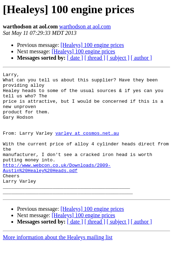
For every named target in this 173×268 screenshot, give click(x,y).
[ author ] (141, 58)
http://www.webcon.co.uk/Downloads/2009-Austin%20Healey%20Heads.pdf (57, 187)
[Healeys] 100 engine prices (92, 45)
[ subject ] (118, 58)
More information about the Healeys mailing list (57, 262)
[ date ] (75, 58)
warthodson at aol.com (85, 26)
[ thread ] (94, 58)
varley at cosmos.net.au (87, 146)
